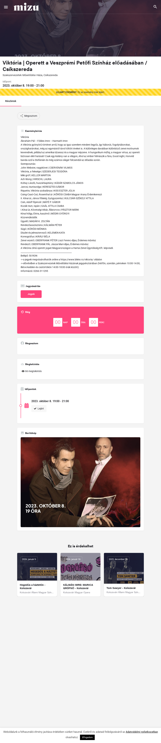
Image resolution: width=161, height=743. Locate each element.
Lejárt (39, 408)
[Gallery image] (80, 482)
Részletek (10, 101)
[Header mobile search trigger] (155, 7)
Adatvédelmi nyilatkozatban (142, 731)
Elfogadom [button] (87, 737)
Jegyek (31, 294)
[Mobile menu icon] (5, 7)
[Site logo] (27, 7)
